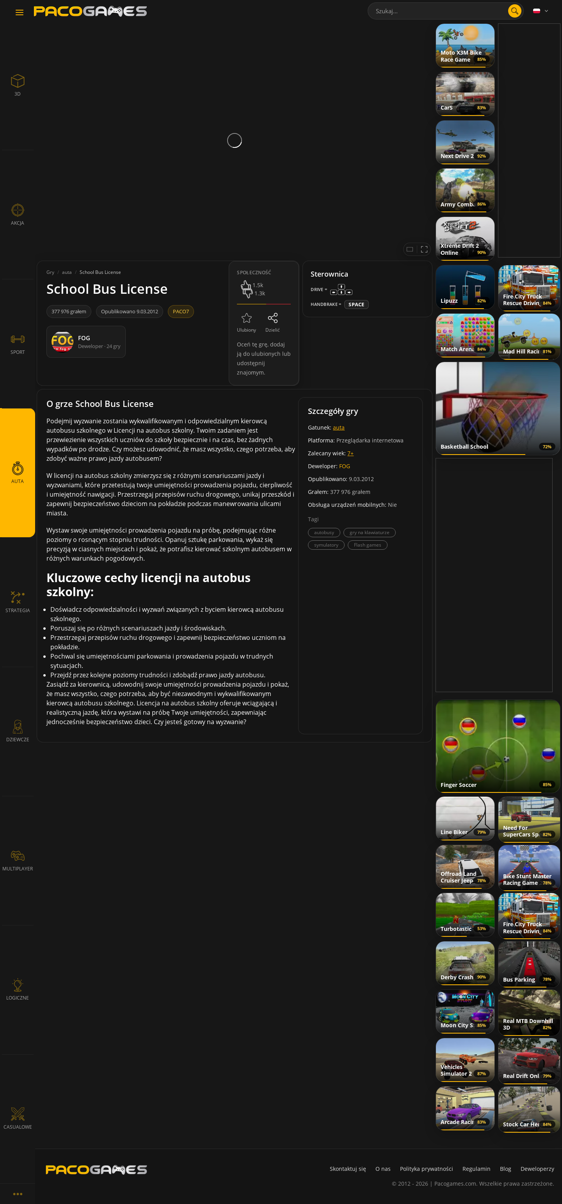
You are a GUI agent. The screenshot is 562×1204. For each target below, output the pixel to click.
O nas (383, 1168)
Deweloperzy (537, 1168)
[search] (514, 11)
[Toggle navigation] (19, 12)
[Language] (541, 11)
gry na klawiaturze (369, 532)
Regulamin (476, 1168)
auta (339, 427)
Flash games (367, 545)
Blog (505, 1168)
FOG (344, 466)
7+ (350, 453)
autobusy (324, 532)
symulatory (326, 545)
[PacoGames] (96, 1170)
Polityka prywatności (426, 1168)
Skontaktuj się (348, 1168)
